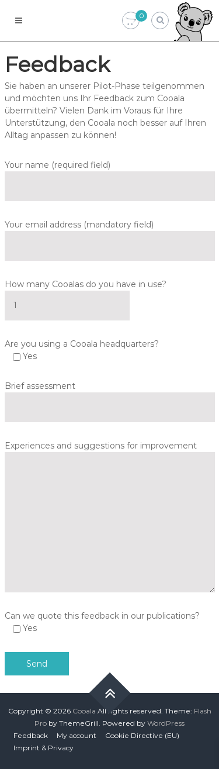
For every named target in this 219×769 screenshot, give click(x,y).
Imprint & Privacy (43, 747)
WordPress (166, 723)
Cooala (84, 710)
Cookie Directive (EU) (142, 735)
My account (76, 735)
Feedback (30, 735)
